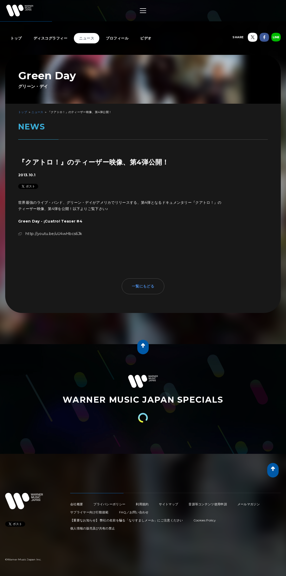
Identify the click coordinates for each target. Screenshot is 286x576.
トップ (16, 38)
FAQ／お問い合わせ (134, 512)
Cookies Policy (204, 520)
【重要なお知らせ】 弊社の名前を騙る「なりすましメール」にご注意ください (126, 520)
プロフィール (117, 38)
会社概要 (76, 504)
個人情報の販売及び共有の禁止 (92, 528)
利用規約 (142, 504)
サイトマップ (168, 504)
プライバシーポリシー (109, 504)
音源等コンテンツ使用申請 (207, 504)
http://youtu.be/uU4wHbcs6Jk (53, 233)
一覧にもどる (143, 286)
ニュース (86, 38)
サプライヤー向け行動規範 (89, 512)
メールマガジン (248, 504)
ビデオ (146, 38)
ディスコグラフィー (51, 38)
